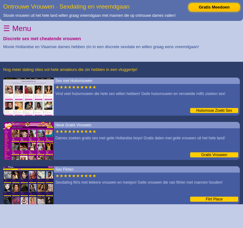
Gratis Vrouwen (214, 155)
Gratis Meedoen (214, 7)
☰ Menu (17, 28)
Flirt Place (214, 199)
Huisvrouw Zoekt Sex (214, 110)
